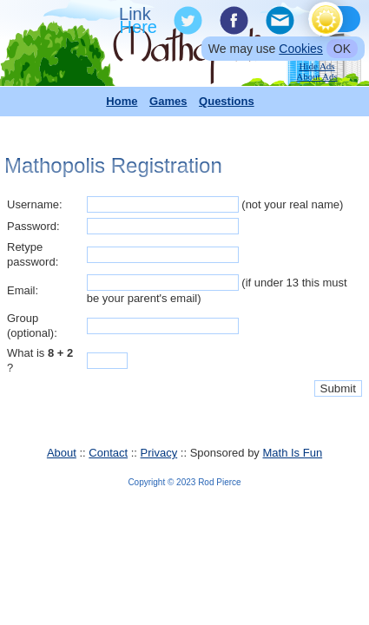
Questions (226, 101)
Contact (108, 452)
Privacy (159, 452)
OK (342, 49)
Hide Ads (316, 66)
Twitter (187, 21)
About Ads (316, 76)
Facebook (233, 21)
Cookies (301, 49)
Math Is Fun (292, 452)
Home (121, 101)
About (61, 452)
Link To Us (139, 21)
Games (168, 101)
